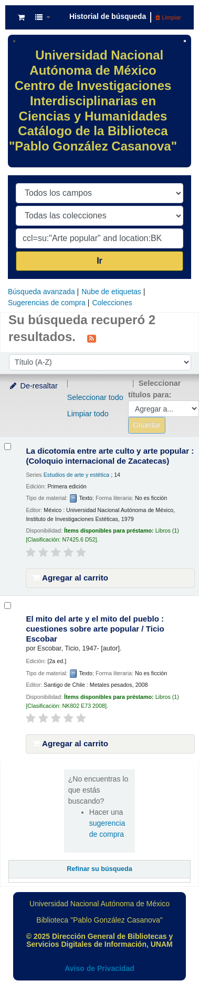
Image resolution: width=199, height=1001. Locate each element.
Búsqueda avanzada (41, 291)
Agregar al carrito (70, 577)
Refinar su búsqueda (99, 869)
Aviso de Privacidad (99, 968)
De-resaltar (33, 386)
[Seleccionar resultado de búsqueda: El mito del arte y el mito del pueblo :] (7, 605)
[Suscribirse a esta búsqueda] (91, 338)
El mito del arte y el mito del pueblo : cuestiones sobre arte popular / (95, 628)
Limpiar (168, 17)
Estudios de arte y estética (77, 475)
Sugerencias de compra (47, 302)
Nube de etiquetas (111, 291)
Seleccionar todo (95, 397)
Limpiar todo (88, 413)
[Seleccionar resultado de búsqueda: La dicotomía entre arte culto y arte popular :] (7, 446)
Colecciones (112, 302)
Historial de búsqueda (107, 16)
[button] (21, 17)
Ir (99, 260)
